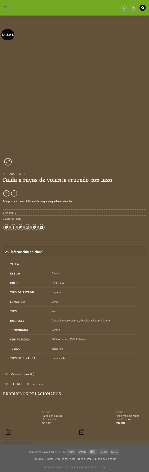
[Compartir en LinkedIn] (41, 227)
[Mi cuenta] (123, 8)
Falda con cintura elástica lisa (52, 417)
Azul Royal (58, 283)
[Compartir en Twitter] (20, 227)
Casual (56, 273)
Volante (105, 320)
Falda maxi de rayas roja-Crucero (127, 417)
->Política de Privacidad (16, 442)
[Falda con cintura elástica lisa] (20, 418)
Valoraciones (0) (18, 374)
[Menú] (5, 7)
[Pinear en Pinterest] (34, 227)
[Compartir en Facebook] (13, 227)
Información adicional (23, 251)
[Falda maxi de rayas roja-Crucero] (93, 418)
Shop (22, 173)
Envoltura (86, 320)
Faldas (18, 218)
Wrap (55, 311)
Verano (56, 330)
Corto (55, 301)
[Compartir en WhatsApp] (6, 227)
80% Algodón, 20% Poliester (69, 339)
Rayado (56, 292)
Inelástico (57, 348)
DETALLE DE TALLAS (23, 384)
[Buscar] (142, 8)
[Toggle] (6, 251)
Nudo (96, 320)
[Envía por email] (27, 227)
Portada (9, 173)
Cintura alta (59, 358)
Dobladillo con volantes (65, 320)
